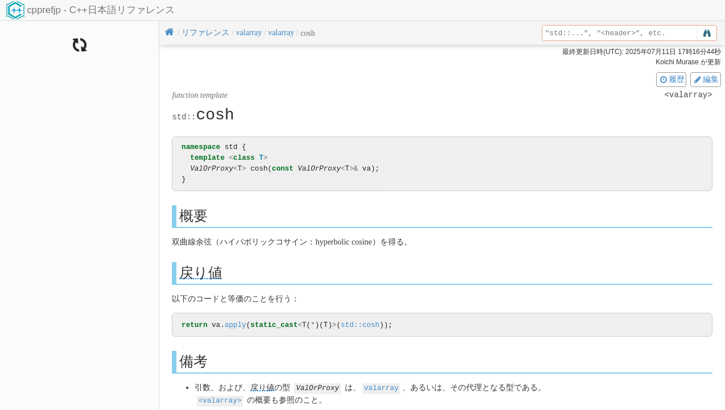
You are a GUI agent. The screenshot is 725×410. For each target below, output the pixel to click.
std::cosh (360, 325)
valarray (381, 388)
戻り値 (201, 272)
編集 (706, 79)
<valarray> (220, 400)
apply (235, 325)
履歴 (671, 79)
